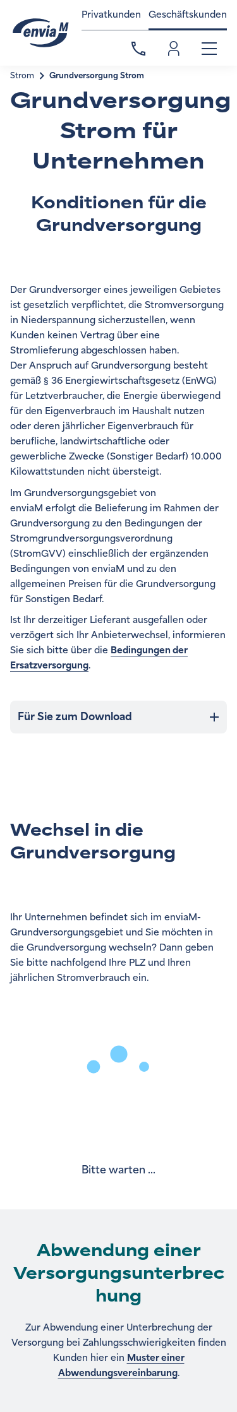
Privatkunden (111, 14)
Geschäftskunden (188, 14)
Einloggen (173, 48)
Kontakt (138, 48)
